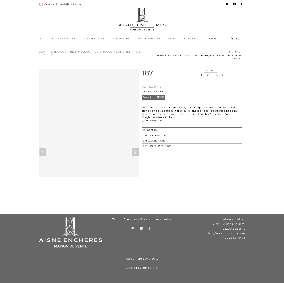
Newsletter (64, 4)
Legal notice (163, 219)
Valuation (50, 4)
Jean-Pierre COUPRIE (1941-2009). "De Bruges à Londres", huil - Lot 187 (199, 55)
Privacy (145, 219)
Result (239, 52)
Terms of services (124, 219)
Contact (78, 4)
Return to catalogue (157, 146)
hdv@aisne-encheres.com (226, 233)
